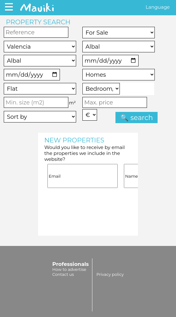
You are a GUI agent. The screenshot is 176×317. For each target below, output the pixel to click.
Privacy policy (110, 274)
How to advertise (69, 269)
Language (158, 7)
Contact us (63, 274)
